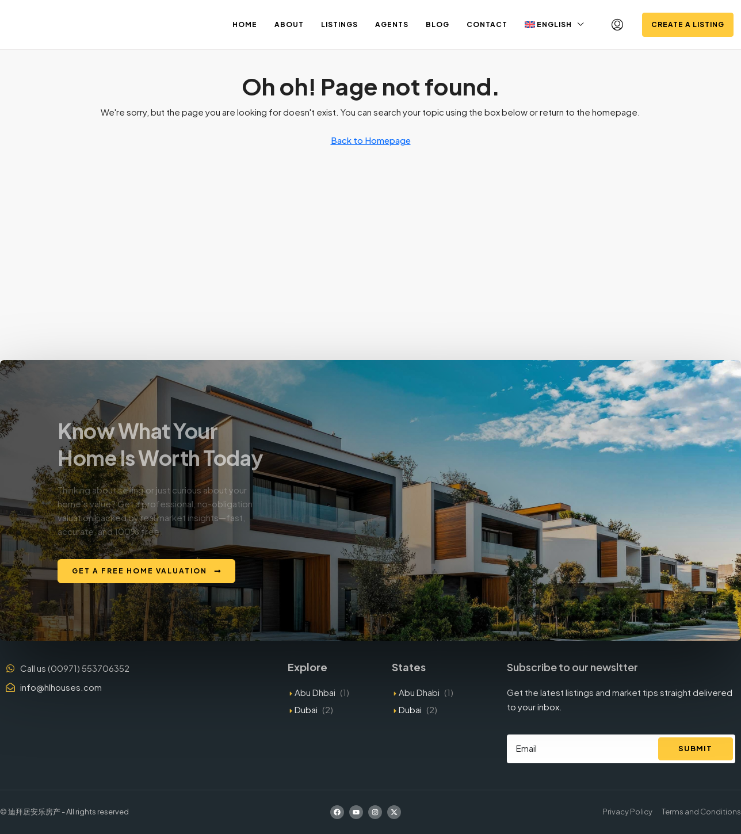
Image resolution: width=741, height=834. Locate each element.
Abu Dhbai (315, 692)
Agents (391, 24)
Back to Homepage (371, 140)
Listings (339, 24)
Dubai (306, 709)
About (289, 24)
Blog (437, 24)
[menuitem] (617, 25)
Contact (487, 24)
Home (244, 24)
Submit (695, 748)
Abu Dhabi (419, 692)
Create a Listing (687, 24)
